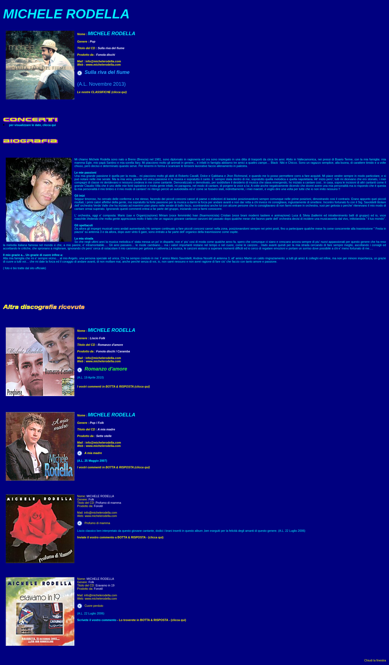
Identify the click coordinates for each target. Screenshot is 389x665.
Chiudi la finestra (375, 660)
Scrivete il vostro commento (96, 620)
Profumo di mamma (97, 523)
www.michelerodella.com (103, 64)
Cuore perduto (94, 605)
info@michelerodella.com (103, 61)
